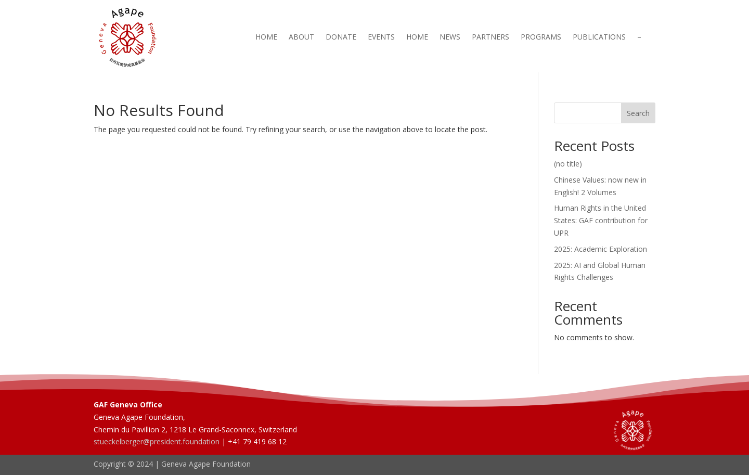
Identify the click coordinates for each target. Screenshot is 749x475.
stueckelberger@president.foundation (156, 441)
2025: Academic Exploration (600, 249)
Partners (490, 37)
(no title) (568, 164)
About (301, 37)
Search (638, 113)
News (450, 37)
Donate (341, 37)
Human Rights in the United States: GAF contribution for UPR (601, 220)
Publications (599, 37)
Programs (541, 37)
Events (381, 37)
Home (266, 37)
